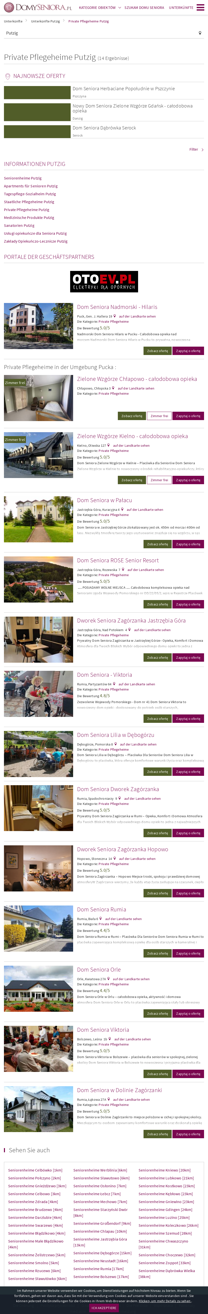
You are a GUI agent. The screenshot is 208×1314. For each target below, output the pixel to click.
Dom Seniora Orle (99, 969)
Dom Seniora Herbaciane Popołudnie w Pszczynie (124, 88)
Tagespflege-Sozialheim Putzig (30, 193)
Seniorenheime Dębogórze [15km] (102, 1252)
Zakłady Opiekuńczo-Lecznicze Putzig (36, 241)
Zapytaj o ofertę (188, 351)
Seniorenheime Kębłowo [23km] (166, 1193)
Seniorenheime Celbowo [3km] (34, 1193)
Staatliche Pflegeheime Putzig (29, 201)
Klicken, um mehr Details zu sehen (165, 1301)
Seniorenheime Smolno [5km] (33, 1262)
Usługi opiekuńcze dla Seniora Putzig (35, 233)
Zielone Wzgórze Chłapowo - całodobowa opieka (137, 379)
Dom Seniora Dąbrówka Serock (104, 127)
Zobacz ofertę (157, 351)
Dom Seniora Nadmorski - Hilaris (117, 307)
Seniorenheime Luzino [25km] (164, 1217)
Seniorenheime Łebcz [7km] (97, 1193)
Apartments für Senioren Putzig (31, 185)
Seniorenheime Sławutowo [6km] (101, 1177)
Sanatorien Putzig (19, 225)
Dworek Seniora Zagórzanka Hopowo (122, 849)
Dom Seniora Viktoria (103, 1029)
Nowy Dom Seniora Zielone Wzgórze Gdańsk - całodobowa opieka (133, 108)
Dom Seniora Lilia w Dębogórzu (116, 735)
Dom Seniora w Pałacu (104, 500)
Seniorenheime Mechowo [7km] (100, 1201)
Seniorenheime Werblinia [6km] (100, 1170)
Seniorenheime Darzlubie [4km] (35, 1217)
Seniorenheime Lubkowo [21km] (166, 1177)
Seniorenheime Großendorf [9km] (102, 1223)
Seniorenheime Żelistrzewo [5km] (36, 1254)
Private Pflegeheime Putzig (26, 209)
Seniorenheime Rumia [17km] (98, 1268)
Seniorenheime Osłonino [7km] (99, 1185)
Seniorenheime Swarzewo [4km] (35, 1225)
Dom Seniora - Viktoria (104, 674)
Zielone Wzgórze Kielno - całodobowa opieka (132, 436)
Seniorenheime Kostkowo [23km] (167, 1185)
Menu (200, 7)
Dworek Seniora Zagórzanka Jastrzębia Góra (131, 620)
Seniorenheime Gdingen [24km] (165, 1209)
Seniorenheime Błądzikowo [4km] (36, 1233)
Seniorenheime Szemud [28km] (165, 1233)
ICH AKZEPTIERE (104, 1308)
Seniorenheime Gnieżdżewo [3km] (37, 1185)
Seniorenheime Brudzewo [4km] (35, 1209)
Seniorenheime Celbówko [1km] (35, 1170)
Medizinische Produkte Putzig (29, 217)
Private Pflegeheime (114, 321)
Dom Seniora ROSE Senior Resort (118, 560)
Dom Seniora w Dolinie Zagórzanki (119, 1090)
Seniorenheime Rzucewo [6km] (34, 1270)
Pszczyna (79, 96)
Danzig (78, 118)
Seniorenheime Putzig (23, 178)
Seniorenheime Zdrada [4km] (33, 1201)
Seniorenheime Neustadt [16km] (100, 1260)
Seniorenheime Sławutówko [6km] (37, 1278)
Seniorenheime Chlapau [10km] (100, 1231)
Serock (78, 135)
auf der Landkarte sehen (137, 316)
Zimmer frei (15, 382)
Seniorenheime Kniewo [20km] (165, 1170)
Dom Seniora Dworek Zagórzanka (118, 789)
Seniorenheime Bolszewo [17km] (101, 1276)
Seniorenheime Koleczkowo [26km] (169, 1225)
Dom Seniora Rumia (101, 909)
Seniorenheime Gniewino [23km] (166, 1201)
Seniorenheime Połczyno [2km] (34, 1177)
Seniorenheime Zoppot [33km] (165, 1262)
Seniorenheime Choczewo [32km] (167, 1254)
